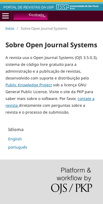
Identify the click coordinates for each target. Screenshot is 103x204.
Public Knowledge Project (28, 84)
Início (9, 28)
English (15, 138)
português (17, 147)
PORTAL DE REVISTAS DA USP (29, 7)
